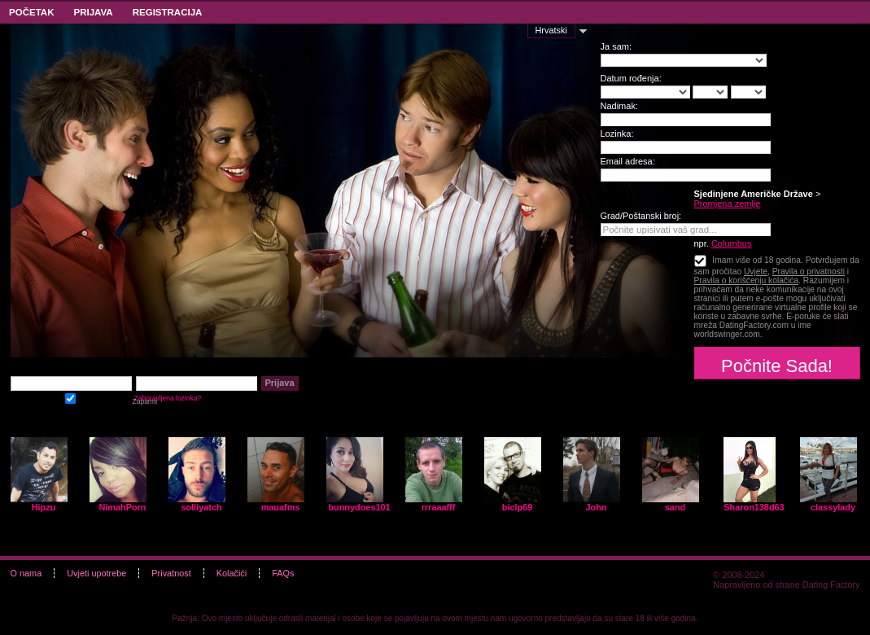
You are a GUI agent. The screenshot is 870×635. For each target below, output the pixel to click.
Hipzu (44, 507)
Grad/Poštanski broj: (641, 216)
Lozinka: (617, 133)
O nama (26, 573)
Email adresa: (628, 161)
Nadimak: (619, 106)
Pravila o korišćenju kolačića (746, 280)
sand (675, 507)
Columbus (731, 243)
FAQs (283, 573)
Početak (31, 12)
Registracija (168, 12)
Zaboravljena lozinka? (168, 398)
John (596, 507)
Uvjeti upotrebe (96, 573)
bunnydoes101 (359, 507)
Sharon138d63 (754, 507)
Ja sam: (616, 46)
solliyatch (201, 507)
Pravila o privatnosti (808, 271)
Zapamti (70, 397)
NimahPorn (122, 507)
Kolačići (231, 573)
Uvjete (755, 271)
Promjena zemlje (727, 203)
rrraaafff (439, 507)
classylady (833, 507)
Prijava (92, 12)
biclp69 (517, 507)
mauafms (280, 507)
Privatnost (170, 573)
